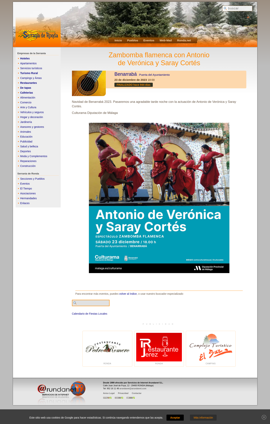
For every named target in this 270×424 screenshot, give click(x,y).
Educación (26, 136)
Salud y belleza (29, 146)
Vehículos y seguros (32, 112)
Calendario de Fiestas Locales (89, 313)
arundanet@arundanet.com (132, 388)
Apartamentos (28, 63)
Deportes (25, 151)
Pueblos (132, 40)
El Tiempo (26, 188)
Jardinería (26, 121)
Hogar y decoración (31, 117)
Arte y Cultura (28, 107)
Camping (211, 349)
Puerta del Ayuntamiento (154, 74)
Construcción (28, 165)
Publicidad (26, 141)
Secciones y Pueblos (32, 178)
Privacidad (123, 393)
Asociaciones (28, 193)
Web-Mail (166, 40)
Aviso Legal (109, 393)
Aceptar (175, 417)
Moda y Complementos (33, 156)
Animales (25, 131)
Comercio (26, 102)
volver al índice (128, 293)
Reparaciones (28, 161)
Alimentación (27, 97)
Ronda (107, 349)
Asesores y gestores (32, 126)
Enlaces (25, 203)
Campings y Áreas (31, 78)
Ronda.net (184, 40)
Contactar (136, 393)
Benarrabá (125, 74)
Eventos (148, 40)
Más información (203, 417)
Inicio (118, 40)
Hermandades (28, 198)
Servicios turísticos (31, 68)
